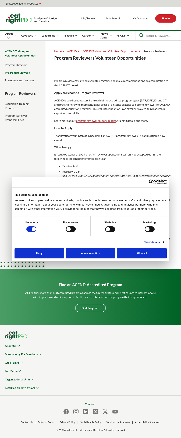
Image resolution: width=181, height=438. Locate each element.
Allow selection (90, 253)
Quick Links (12, 362)
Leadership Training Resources (17, 106)
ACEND (72, 51)
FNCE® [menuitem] (121, 35)
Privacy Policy (67, 422)
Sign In (166, 18)
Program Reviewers (17, 72)
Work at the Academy (118, 422)
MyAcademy (140, 18)
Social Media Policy (90, 422)
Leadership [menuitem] (48, 35)
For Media (11, 371)
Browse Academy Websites (22, 3)
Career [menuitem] (86, 35)
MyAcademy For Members (21, 354)
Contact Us (27, 422)
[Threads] (95, 411)
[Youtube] (115, 411)
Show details (152, 242)
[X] (105, 411)
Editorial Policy (46, 422)
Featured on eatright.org (20, 387)
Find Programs (90, 308)
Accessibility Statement (147, 422)
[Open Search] (141, 35)
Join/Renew (87, 18)
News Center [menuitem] (104, 35)
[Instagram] (75, 411)
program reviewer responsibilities (96, 120)
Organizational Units (17, 379)
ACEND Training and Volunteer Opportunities (20, 53)
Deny (39, 253)
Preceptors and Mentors (19, 80)
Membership (113, 18)
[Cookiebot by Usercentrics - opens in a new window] (151, 182)
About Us (10, 345)
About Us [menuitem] (9, 35)
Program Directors (16, 64)
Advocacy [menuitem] (27, 35)
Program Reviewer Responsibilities (16, 117)
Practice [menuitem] (68, 35)
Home (58, 51)
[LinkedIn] (85, 411)
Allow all (141, 253)
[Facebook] (66, 411)
